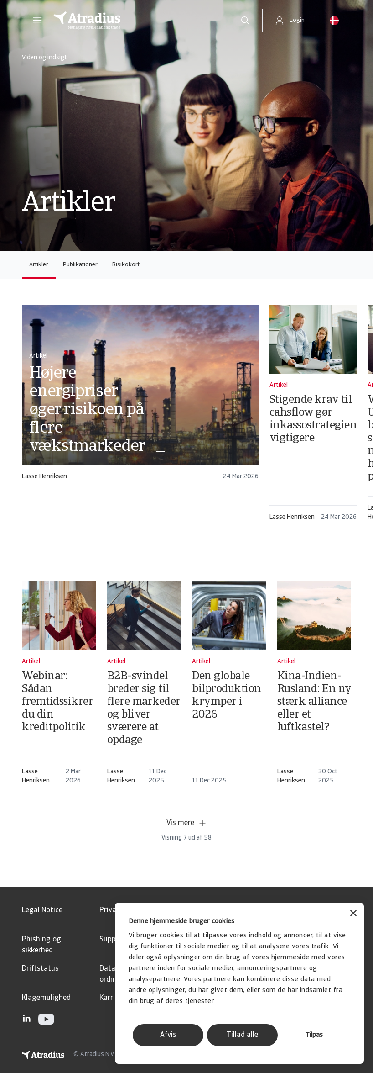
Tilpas (314, 1035)
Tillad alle (242, 1035)
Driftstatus (40, 969)
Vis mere (186, 823)
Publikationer (80, 265)
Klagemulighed (46, 998)
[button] (37, 21)
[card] (140, 397)
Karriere (112, 998)
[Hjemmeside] (137, 20)
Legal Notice (42, 910)
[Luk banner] (353, 914)
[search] (245, 20)
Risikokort (126, 265)
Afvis (168, 1035)
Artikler (38, 265)
